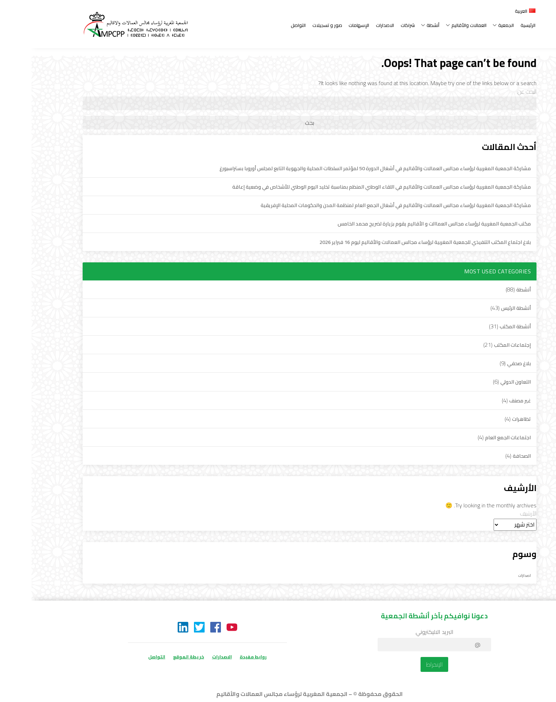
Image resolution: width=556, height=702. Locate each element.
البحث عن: (495, 91)
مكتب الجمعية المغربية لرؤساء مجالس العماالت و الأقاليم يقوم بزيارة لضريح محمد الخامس (402, 223)
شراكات (376, 25)
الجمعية (471, 25)
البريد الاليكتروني (403, 632)
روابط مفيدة (221, 656)
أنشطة (399, 25)
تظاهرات (489, 419)
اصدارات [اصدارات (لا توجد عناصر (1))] (493, 575)
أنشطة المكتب (483, 326)
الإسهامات (327, 25)
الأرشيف (496, 513)
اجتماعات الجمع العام (476, 437)
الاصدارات (353, 25)
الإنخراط (403, 664)
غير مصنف (488, 400)
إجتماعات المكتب (480, 345)
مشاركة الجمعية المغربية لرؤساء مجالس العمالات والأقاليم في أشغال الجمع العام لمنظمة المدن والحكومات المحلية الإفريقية (364, 205)
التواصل (266, 25)
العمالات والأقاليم (435, 25)
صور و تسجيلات (296, 25)
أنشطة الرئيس (484, 308)
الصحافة (490, 456)
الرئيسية (496, 25)
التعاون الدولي (484, 381)
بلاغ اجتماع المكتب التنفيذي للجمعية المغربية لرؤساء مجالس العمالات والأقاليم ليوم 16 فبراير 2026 (393, 242)
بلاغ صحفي (487, 363)
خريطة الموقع (156, 656)
